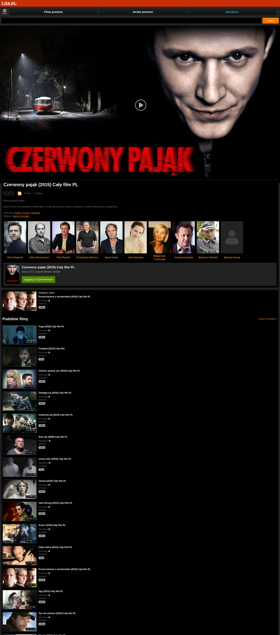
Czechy (26, 213)
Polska (18, 213)
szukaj (270, 20)
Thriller (27, 193)
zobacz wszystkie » (268, 319)
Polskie (38, 193)
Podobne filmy (15, 318)
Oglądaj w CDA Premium (38, 279)
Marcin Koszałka (21, 216)
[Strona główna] (9, 3)
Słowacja (35, 213)
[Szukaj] (131, 21)
